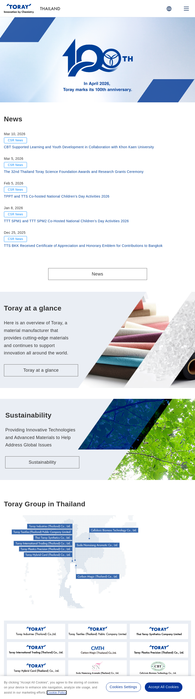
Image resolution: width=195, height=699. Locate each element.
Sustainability (42, 462)
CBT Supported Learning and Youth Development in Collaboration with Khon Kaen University (79, 147)
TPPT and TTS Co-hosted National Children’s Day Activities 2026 (56, 196)
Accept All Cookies (164, 687)
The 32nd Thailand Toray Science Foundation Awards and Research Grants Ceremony (74, 172)
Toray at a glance (41, 370)
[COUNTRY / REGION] (169, 8)
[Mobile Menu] (186, 8)
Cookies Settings (123, 687)
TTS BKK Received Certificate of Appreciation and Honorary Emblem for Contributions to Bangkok (83, 246)
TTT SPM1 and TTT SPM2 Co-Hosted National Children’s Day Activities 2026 (66, 221)
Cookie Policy (56, 692)
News (97, 274)
